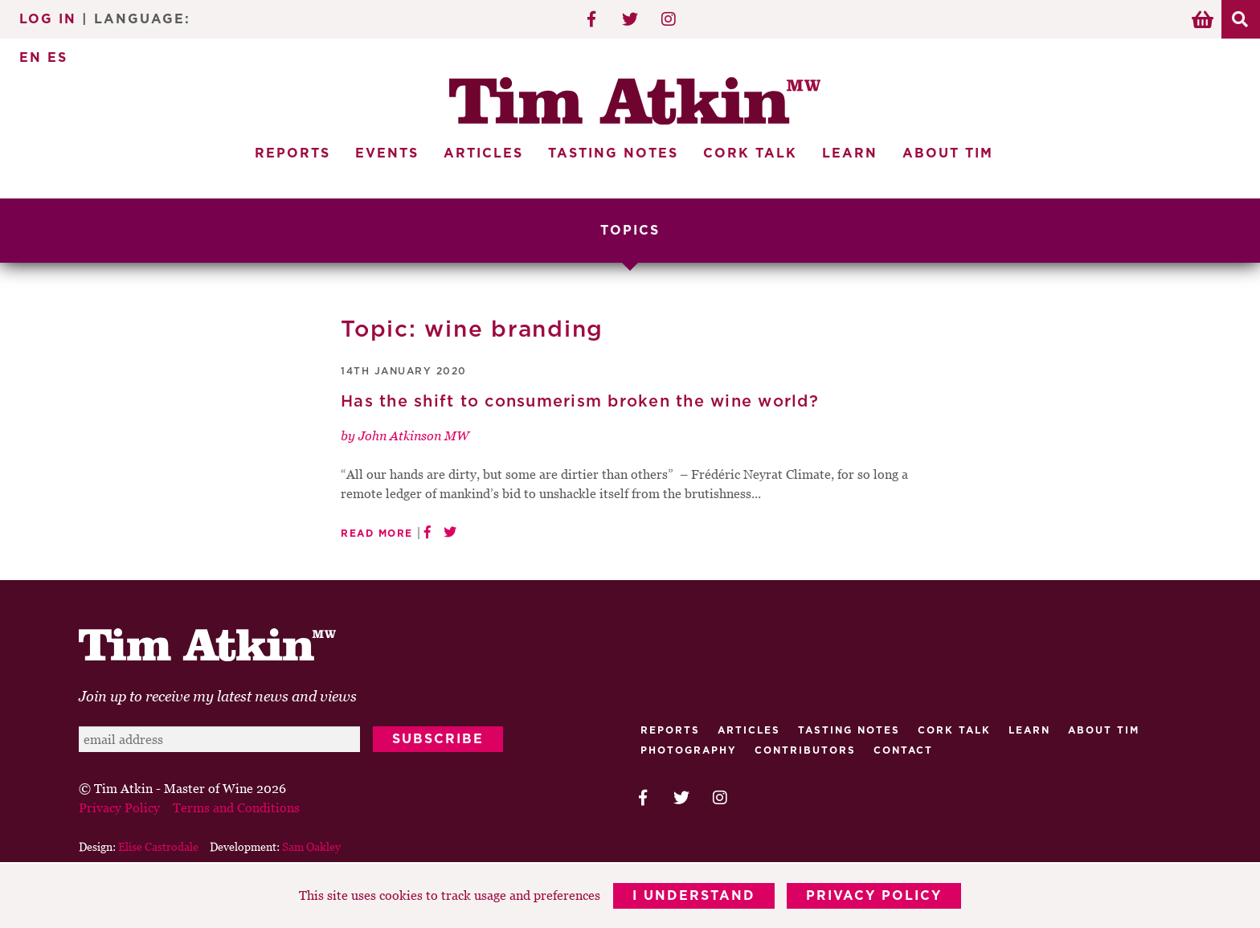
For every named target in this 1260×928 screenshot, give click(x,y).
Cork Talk (750, 153)
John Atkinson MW (413, 435)
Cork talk (954, 730)
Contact (903, 750)
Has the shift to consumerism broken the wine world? (580, 402)
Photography (688, 750)
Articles (483, 153)
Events (387, 153)
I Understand (693, 895)
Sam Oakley (311, 846)
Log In (47, 19)
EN (30, 57)
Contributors (805, 750)
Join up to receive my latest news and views (218, 696)
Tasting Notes (613, 153)
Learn (850, 153)
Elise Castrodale (158, 846)
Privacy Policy (875, 895)
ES (57, 57)
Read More (377, 533)
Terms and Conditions (236, 807)
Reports (292, 153)
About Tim (947, 153)
